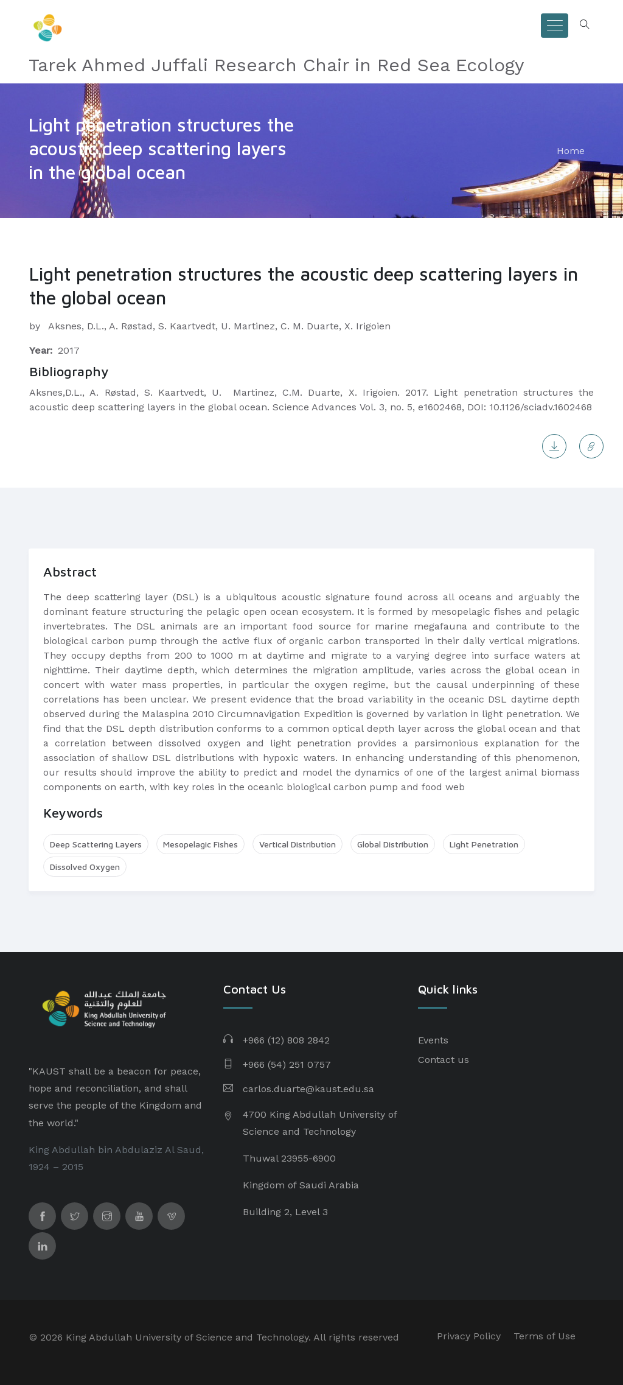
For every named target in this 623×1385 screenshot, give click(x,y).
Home (571, 150)
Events (433, 1040)
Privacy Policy (469, 1336)
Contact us (443, 1059)
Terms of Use (544, 1336)
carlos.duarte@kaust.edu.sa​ (308, 1089)
